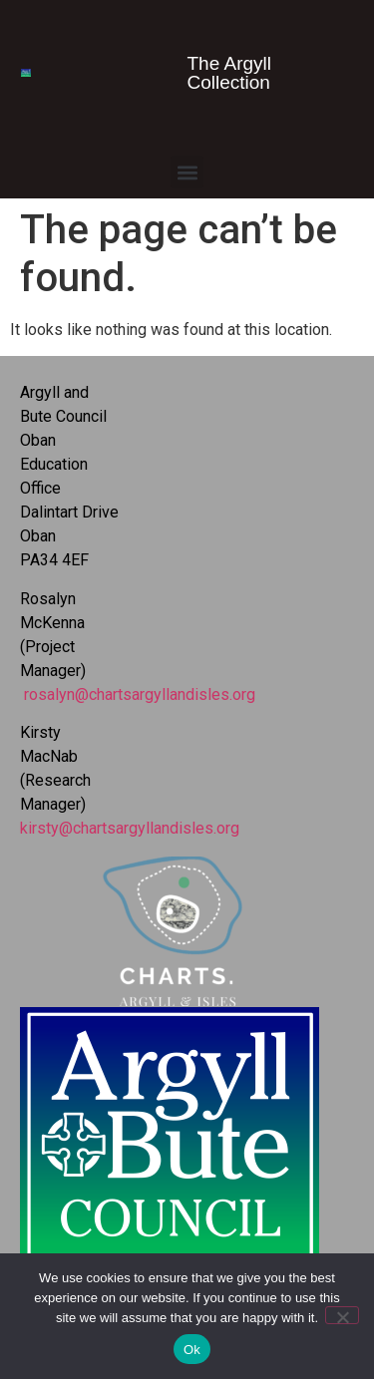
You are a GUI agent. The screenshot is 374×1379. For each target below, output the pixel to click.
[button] (187, 172)
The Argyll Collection (229, 73)
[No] (342, 1315)
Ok (192, 1349)
